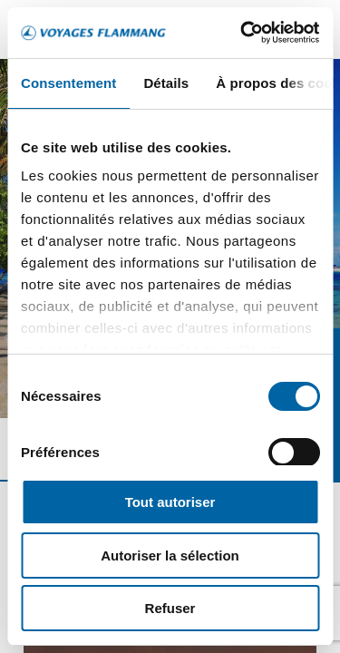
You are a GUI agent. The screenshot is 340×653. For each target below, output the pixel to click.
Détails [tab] (166, 83)
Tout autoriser (170, 502)
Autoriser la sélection (170, 555)
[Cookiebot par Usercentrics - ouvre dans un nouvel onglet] (242, 32)
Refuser (170, 608)
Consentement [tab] (68, 83)
